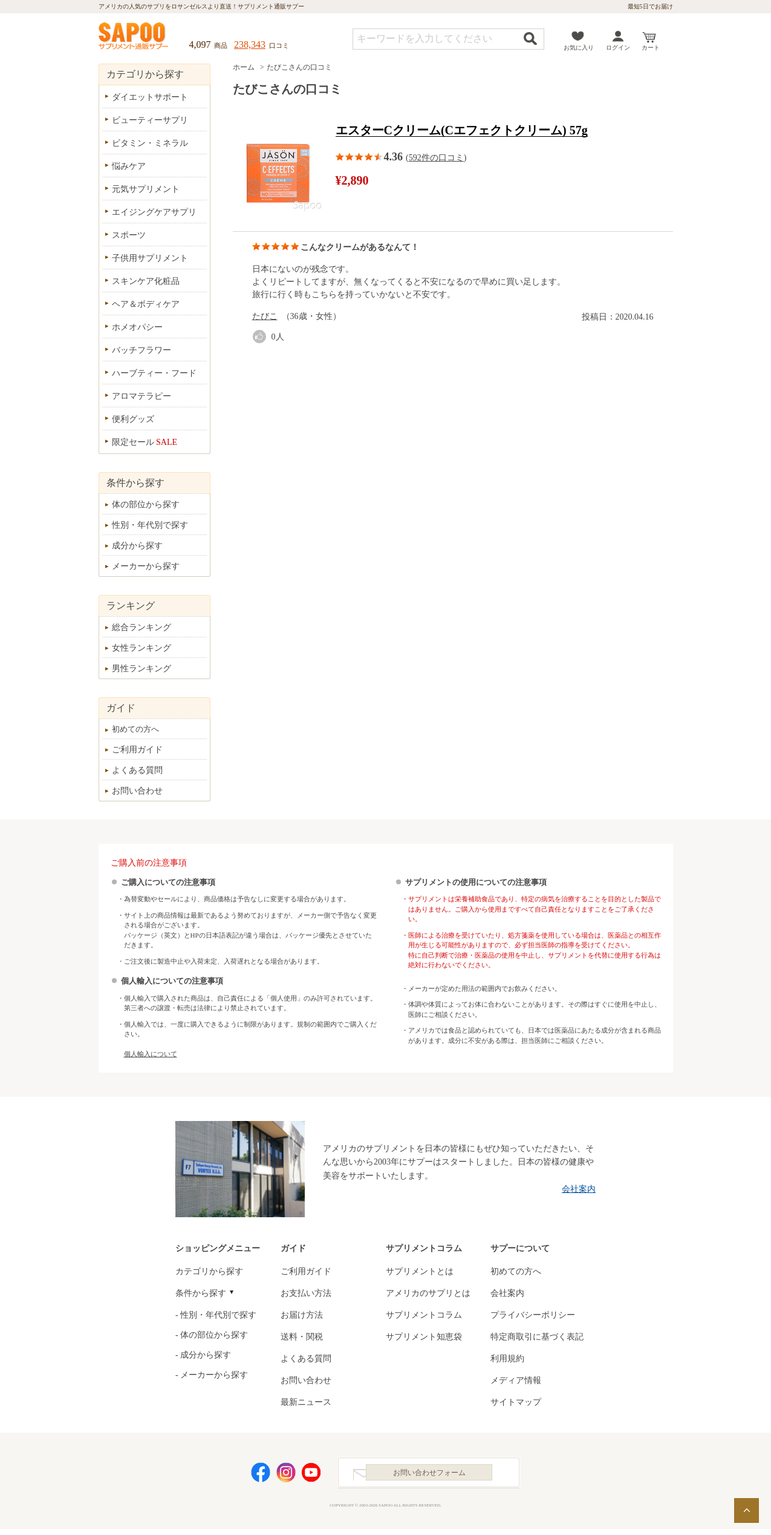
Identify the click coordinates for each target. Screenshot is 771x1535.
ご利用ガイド (137, 749)
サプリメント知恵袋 (424, 1336)
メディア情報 (515, 1380)
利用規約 (507, 1358)
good (262, 337)
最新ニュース (306, 1402)
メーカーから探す (146, 566)
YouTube (311, 1475)
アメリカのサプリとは (428, 1293)
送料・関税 (302, 1336)
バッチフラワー (141, 350)
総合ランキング (141, 627)
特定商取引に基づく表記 (537, 1336)
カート (651, 47)
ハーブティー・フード (154, 373)
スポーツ (129, 235)
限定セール (145, 442)
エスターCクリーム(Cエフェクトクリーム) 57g (462, 130)
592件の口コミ (436, 157)
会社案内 (579, 1189)
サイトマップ (515, 1402)
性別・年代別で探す (150, 525)
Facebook (260, 1475)
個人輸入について (150, 1053)
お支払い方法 (306, 1293)
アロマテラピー (141, 396)
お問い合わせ (137, 790)
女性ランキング (141, 647)
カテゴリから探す (209, 1271)
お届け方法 (302, 1315)
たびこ (265, 316)
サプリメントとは (420, 1271)
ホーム (244, 67)
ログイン (618, 47)
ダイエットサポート (150, 97)
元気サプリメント (146, 189)
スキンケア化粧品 (146, 281)
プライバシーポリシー (532, 1315)
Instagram (286, 1475)
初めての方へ (135, 729)
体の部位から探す (146, 504)
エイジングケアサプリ (154, 212)
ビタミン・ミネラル (150, 143)
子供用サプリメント (150, 258)
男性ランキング (141, 668)
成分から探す (137, 545)
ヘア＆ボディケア (146, 304)
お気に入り (579, 47)
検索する (530, 38)
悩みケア (129, 166)
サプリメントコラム (424, 1315)
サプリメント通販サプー (134, 36)
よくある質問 (137, 770)
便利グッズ (133, 419)
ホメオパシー (137, 327)
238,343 (249, 44)
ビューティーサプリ (150, 120)
